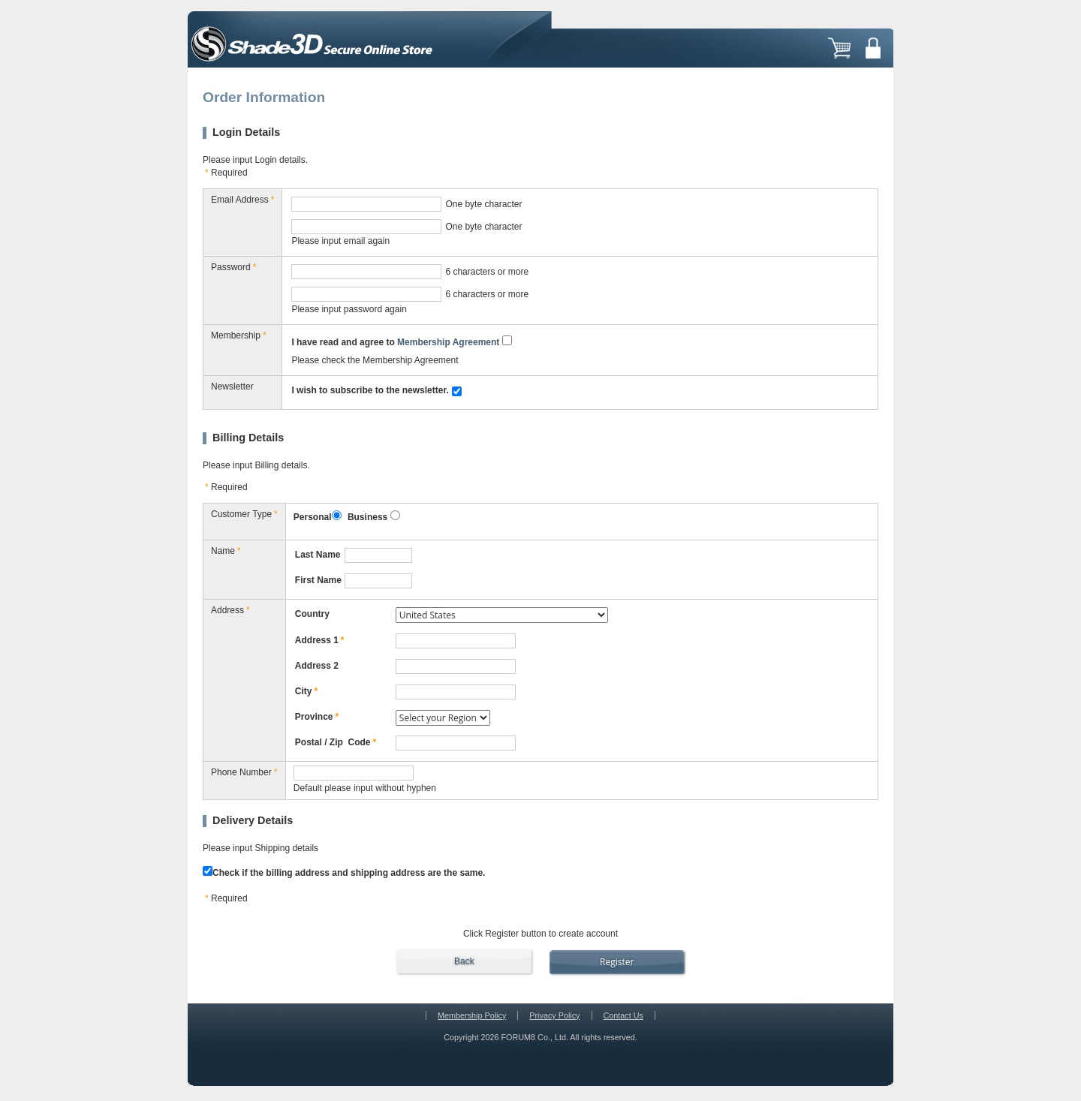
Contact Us (623, 1015)
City (306, 691)
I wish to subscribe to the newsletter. (369, 390)
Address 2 (317, 665)
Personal (313, 517)
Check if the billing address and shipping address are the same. (344, 872)
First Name (318, 580)
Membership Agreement (448, 342)
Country (312, 614)
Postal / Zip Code (335, 742)
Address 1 (320, 640)
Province (317, 716)
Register (617, 961)
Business (367, 517)
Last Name (318, 554)
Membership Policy (472, 1015)
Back (464, 961)
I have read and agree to (395, 342)
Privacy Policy (554, 1015)
